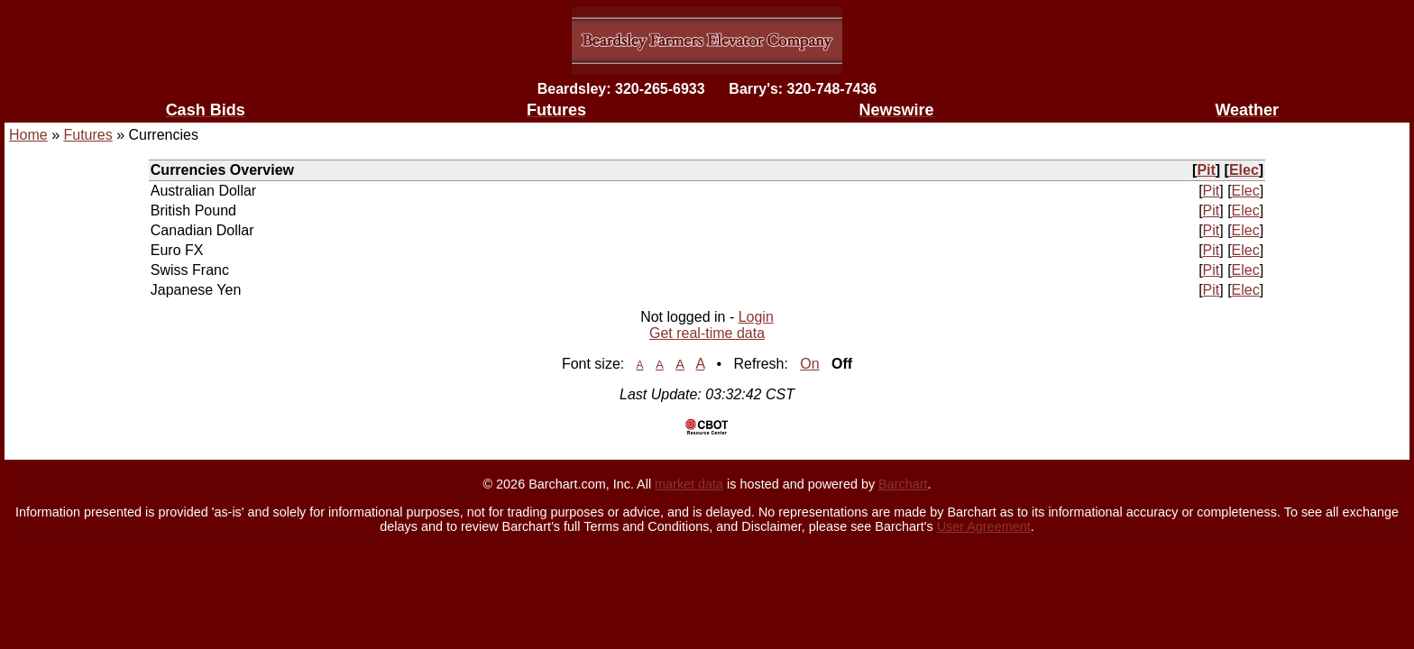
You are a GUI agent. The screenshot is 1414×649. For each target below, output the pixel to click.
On (809, 363)
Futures (87, 134)
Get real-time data (707, 333)
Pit (1206, 170)
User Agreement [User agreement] (984, 526)
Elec (1244, 170)
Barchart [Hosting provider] (902, 484)
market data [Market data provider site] (689, 484)
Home (28, 134)
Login (756, 316)
